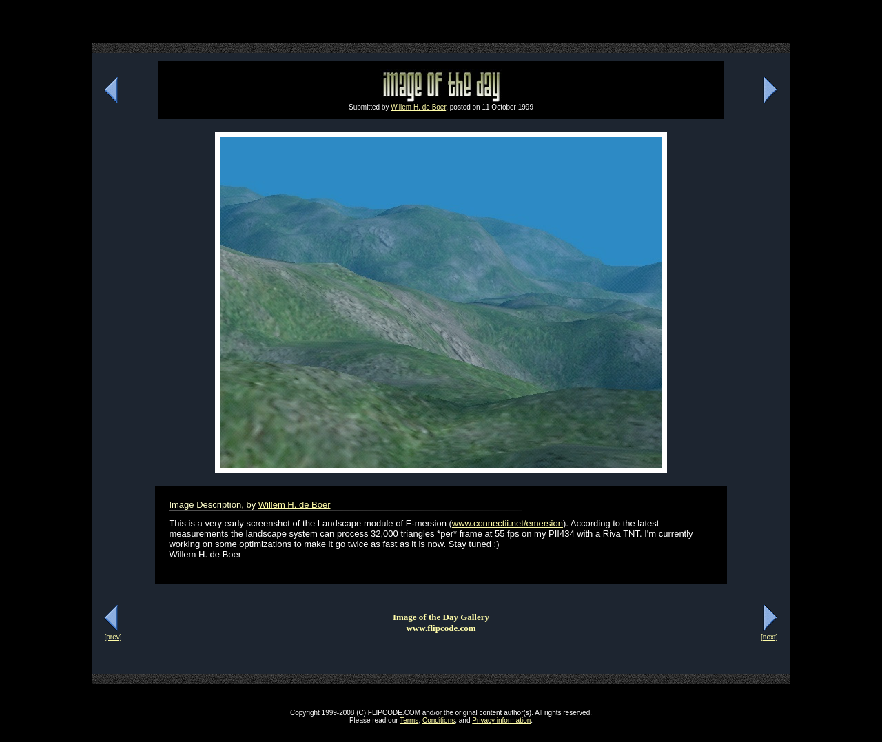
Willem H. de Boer (418, 107)
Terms (409, 720)
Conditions (438, 720)
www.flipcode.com (440, 628)
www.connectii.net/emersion (507, 523)
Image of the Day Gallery (441, 617)
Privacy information (501, 720)
